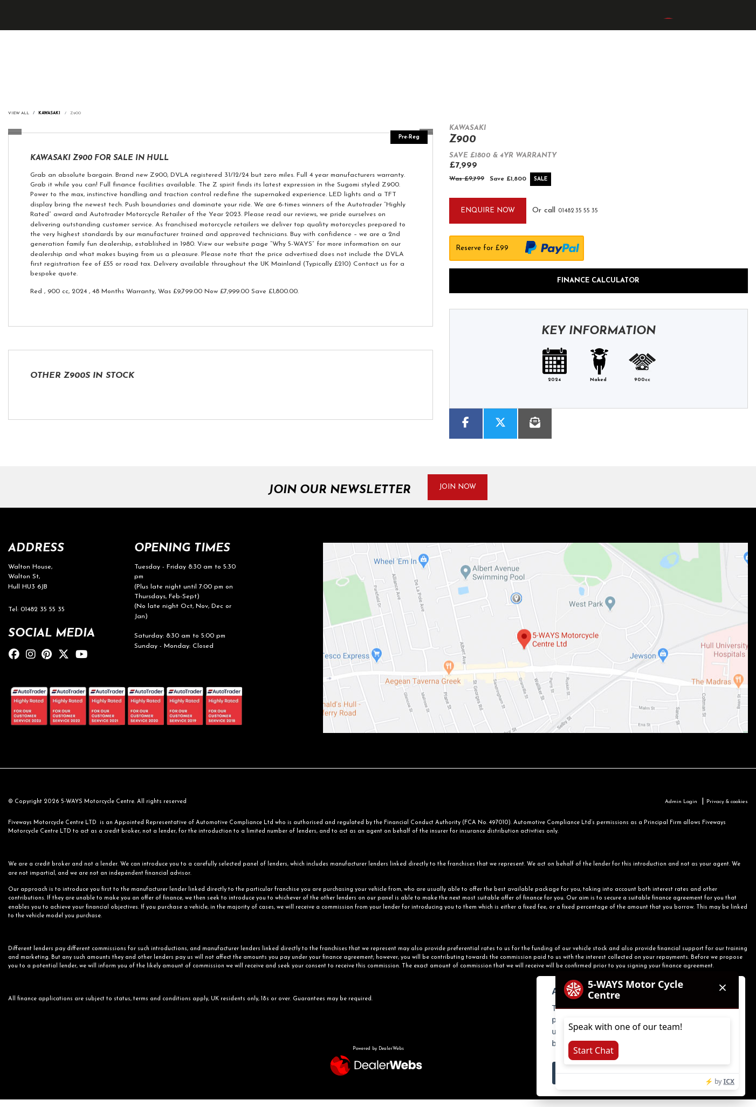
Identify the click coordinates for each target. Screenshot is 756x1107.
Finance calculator (598, 283)
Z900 (82, 114)
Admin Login (673, 809)
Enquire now (492, 211)
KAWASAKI (54, 114)
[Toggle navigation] (18, 28)
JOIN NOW (463, 492)
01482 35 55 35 (593, 211)
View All (20, 114)
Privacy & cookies (724, 809)
